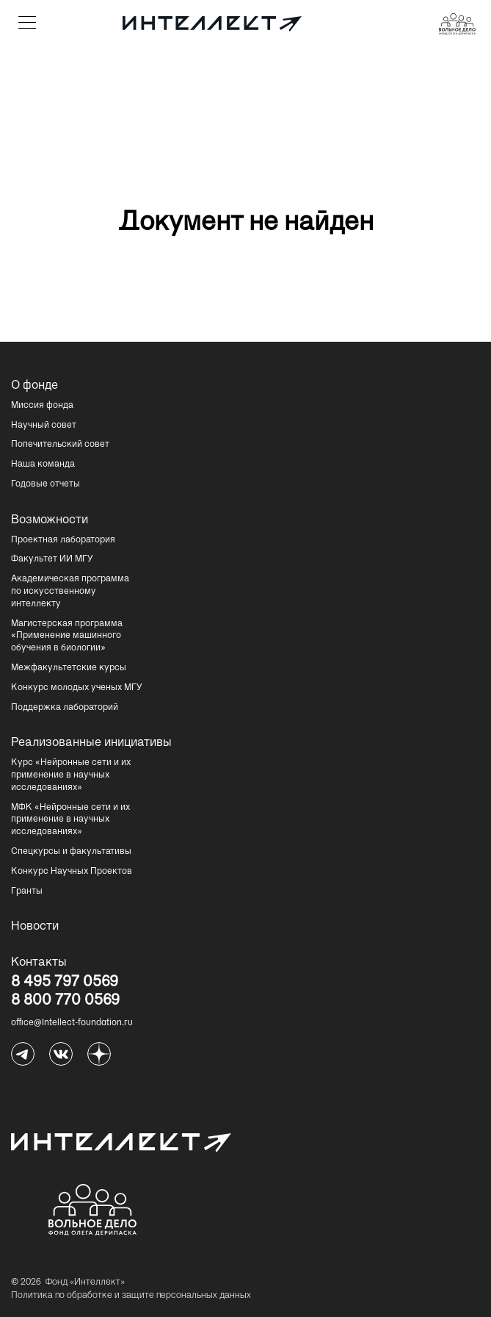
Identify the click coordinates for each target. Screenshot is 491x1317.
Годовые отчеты (45, 484)
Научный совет (43, 425)
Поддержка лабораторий (64, 707)
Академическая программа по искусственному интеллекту (70, 592)
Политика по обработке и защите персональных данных (131, 1295)
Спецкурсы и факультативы (71, 851)
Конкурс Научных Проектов (71, 871)
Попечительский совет (60, 444)
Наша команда (43, 464)
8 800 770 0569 (65, 1001)
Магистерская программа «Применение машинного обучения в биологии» (67, 636)
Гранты (27, 891)
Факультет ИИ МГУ (52, 559)
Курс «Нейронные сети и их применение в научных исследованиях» (71, 775)
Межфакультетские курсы (68, 668)
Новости (35, 927)
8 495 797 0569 (64, 983)
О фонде (34, 386)
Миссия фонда (42, 405)
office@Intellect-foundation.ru (72, 1023)
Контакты (39, 963)
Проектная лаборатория (63, 540)
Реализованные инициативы (91, 743)
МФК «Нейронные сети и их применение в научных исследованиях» (70, 820)
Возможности (49, 520)
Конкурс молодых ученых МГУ (76, 687)
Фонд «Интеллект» (85, 1282)
